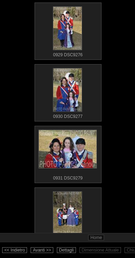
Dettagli (66, 250)
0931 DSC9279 (67, 153)
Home (96, 237)
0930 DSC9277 (67, 91)
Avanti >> (42, 250)
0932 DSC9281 (67, 215)
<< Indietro (14, 250)
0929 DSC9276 (67, 30)
